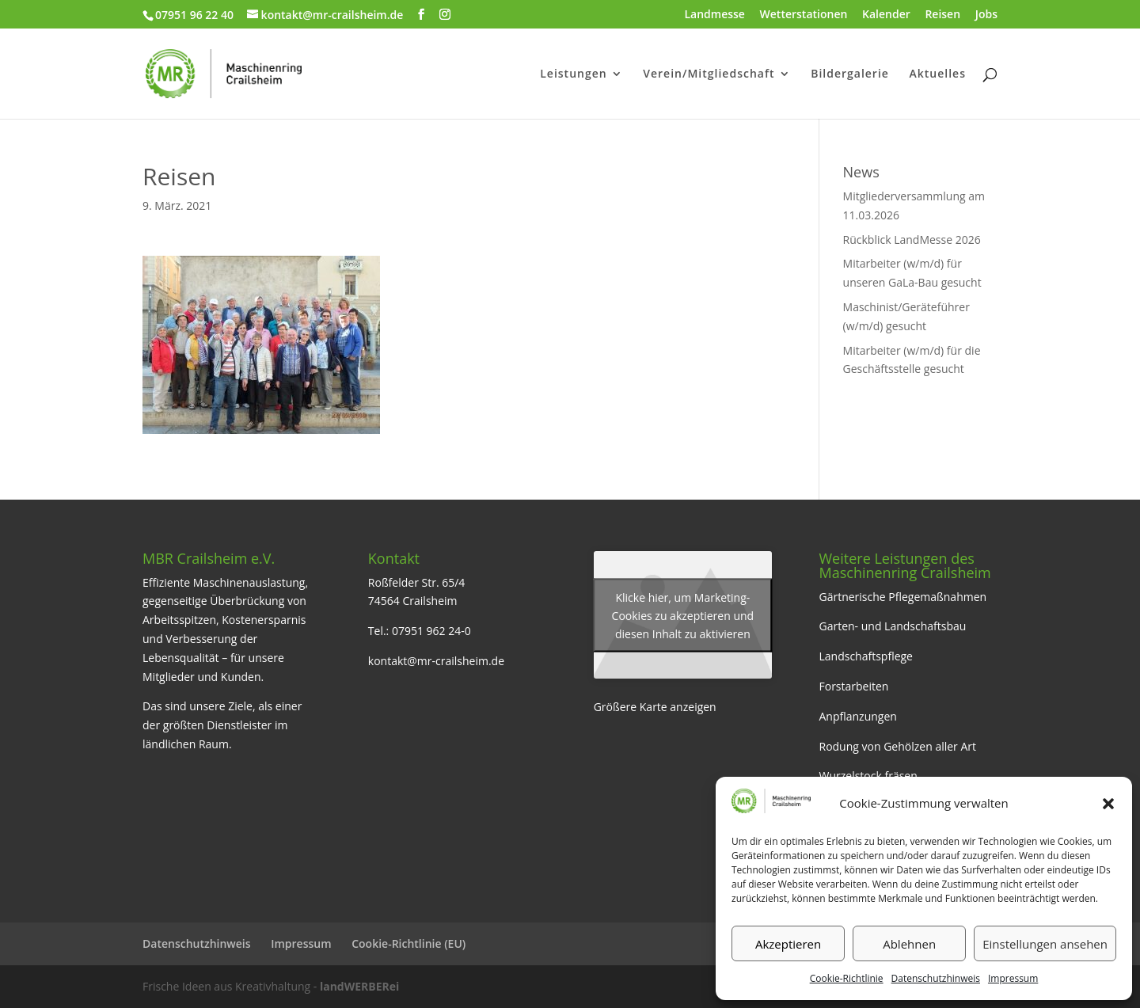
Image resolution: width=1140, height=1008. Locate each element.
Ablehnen (909, 944)
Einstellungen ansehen (1045, 944)
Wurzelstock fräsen (868, 775)
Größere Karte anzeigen (655, 706)
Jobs (986, 15)
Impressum (1013, 978)
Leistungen (573, 74)
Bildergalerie (850, 74)
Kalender (886, 15)
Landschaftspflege (866, 656)
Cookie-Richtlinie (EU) (409, 943)
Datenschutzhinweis (935, 978)
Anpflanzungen (857, 716)
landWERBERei (359, 986)
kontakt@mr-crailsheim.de (436, 660)
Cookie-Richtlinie (847, 978)
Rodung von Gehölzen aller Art (897, 746)
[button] (1108, 804)
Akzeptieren (788, 944)
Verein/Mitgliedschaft (708, 74)
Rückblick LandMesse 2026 (912, 239)
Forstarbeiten (853, 686)
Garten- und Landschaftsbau (892, 625)
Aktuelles (938, 74)
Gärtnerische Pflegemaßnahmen (902, 596)
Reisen (942, 15)
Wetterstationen (804, 15)
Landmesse (714, 15)
